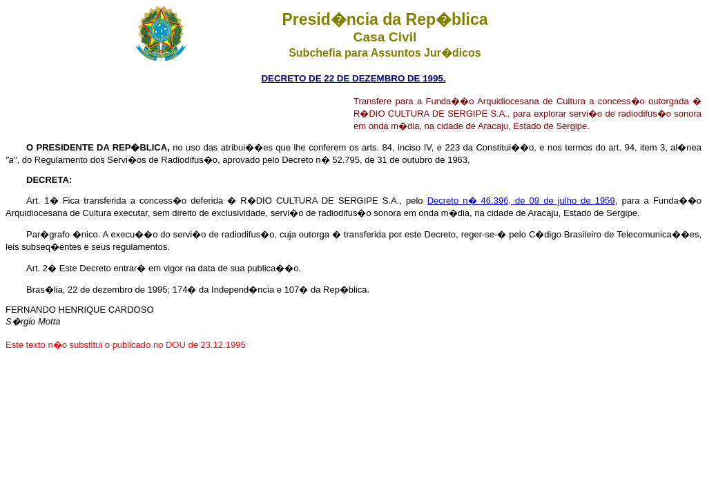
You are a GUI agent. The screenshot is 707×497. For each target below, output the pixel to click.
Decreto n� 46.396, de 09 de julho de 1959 (521, 200)
